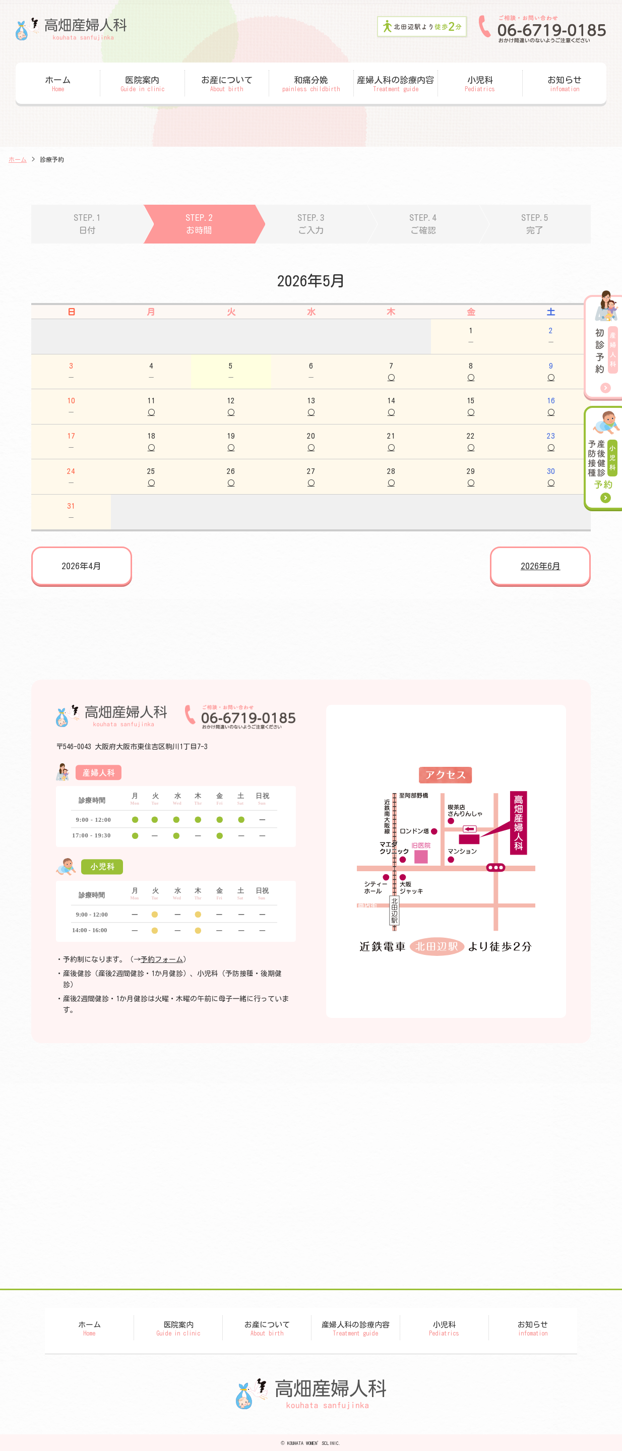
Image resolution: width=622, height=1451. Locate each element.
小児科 (480, 84)
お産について (227, 84)
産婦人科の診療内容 (396, 84)
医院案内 (142, 84)
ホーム (58, 84)
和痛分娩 (311, 84)
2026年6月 (541, 566)
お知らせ (565, 84)
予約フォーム (162, 959)
